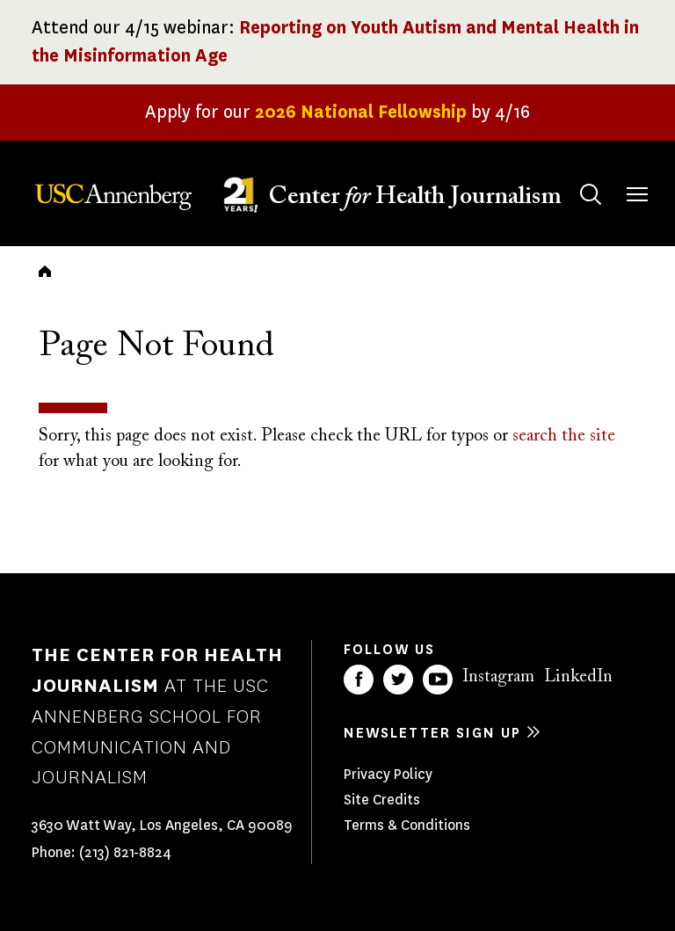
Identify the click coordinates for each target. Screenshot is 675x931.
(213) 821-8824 (125, 852)
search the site (563, 436)
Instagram (498, 677)
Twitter (398, 680)
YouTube (438, 680)
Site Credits (382, 799)
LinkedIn (578, 677)
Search (573, 177)
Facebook (359, 680)
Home (45, 271)
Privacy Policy (388, 774)
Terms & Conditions (407, 825)
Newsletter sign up (432, 733)
